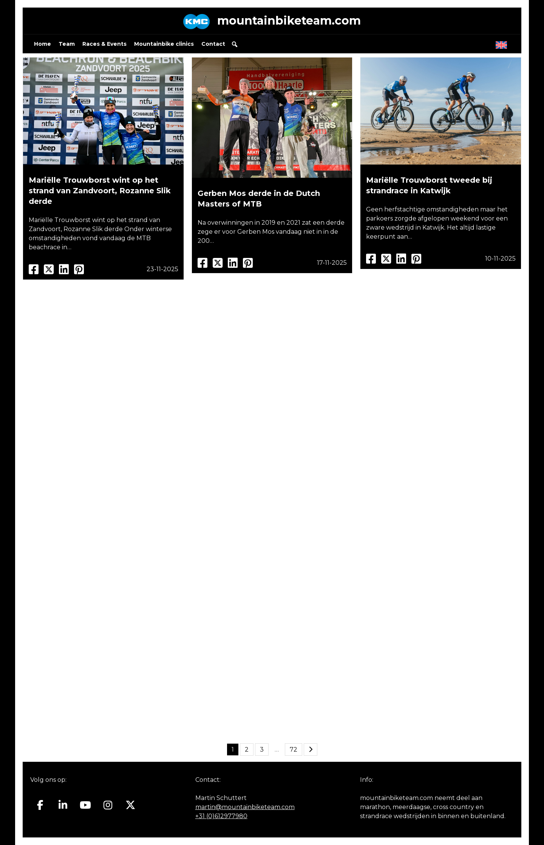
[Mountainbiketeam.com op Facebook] (40, 805)
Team (67, 43)
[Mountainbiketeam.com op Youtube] (86, 805)
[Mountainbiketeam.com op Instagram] (108, 805)
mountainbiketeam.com (289, 21)
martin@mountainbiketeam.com (245, 807)
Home (42, 43)
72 (293, 749)
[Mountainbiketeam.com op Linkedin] (63, 805)
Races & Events (104, 43)
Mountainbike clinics (164, 43)
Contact (213, 43)
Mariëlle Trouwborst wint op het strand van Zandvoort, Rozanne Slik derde (100, 191)
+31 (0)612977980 (221, 816)
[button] (234, 44)
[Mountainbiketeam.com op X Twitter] (131, 805)
